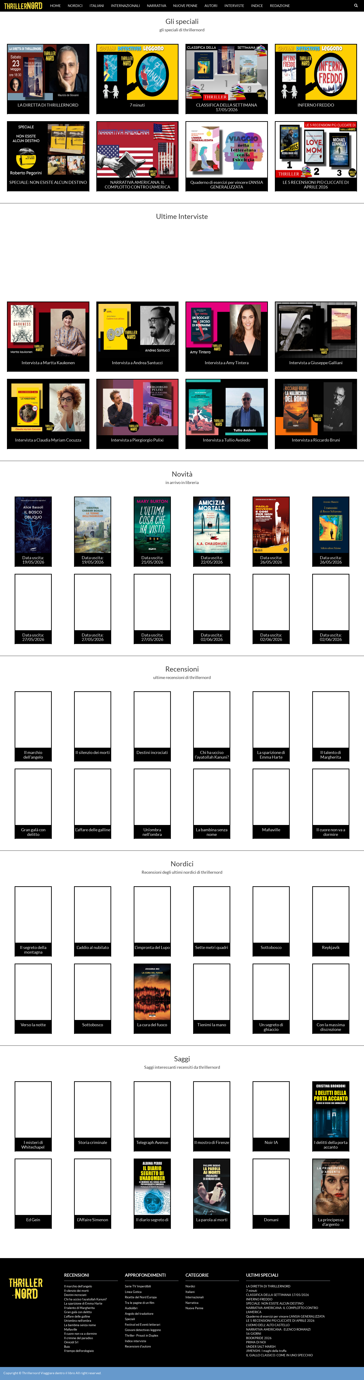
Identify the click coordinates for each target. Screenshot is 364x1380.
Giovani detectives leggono (143, 1330)
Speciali (130, 1319)
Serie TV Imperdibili (138, 1286)
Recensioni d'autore (138, 1346)
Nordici (75, 6)
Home (55, 6)
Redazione (280, 6)
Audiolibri (131, 1308)
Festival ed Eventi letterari (142, 1324)
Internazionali (125, 6)
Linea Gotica (133, 1292)
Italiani (97, 6)
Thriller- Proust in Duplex (141, 1335)
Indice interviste (135, 1341)
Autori (211, 6)
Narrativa (156, 6)
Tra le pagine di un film (139, 1303)
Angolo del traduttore (139, 1313)
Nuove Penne (185, 6)
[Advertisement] (182, 266)
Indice (257, 6)
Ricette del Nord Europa (141, 1297)
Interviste (234, 6)
